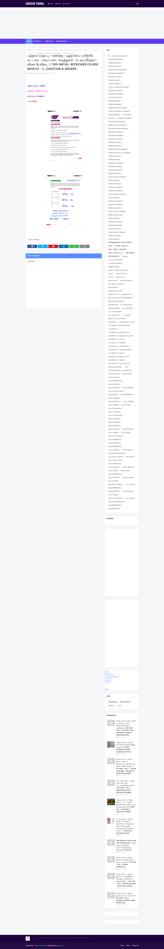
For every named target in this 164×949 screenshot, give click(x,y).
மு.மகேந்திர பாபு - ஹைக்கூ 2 (116, 360)
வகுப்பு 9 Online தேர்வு (114, 488)
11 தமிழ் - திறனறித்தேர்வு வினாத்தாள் (119, 111)
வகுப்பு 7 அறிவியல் (114, 467)
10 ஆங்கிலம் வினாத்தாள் (115, 59)
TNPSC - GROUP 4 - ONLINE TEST (117, 249)
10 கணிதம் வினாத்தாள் (115, 63)
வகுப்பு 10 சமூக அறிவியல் (116, 391)
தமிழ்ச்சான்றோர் (113, 304)
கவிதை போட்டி (120, 277)
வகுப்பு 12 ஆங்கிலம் (114, 422)
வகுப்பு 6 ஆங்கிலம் (114, 450)
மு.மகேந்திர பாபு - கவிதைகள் (117, 342)
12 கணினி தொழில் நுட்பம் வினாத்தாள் (119, 152)
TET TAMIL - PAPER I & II (121, 246)
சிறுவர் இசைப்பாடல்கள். (115, 291)
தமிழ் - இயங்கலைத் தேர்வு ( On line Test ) (120, 297)
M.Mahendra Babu (34, 73)
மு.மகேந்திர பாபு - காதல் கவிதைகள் (118, 346)
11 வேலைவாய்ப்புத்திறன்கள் (116, 121)
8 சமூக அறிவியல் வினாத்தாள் (117, 211)
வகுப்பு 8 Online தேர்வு (114, 474)
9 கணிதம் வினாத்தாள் (114, 228)
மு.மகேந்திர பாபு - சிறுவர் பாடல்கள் (118, 356)
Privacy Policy (109, 675)
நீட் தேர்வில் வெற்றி (126, 304)
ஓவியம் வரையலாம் (121, 273)
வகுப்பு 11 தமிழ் (125, 405)
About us (108, 680)
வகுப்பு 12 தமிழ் (126, 374)
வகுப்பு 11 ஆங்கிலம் (114, 398)
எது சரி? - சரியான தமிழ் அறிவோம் (118, 270)
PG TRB (110, 246)
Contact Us (135, 945)
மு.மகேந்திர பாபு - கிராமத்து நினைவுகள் (119, 349)
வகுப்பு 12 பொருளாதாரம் (115, 436)
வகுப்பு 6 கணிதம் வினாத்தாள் (116, 453)
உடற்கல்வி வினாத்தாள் (115, 263)
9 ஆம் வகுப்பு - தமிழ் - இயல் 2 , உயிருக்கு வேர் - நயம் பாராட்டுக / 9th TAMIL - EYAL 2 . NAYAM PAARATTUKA (126, 862)
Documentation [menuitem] (61, 41)
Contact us (108, 682)
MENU (107, 689)
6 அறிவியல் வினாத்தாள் (115, 166)
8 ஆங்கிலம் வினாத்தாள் (115, 204)
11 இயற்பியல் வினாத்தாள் (115, 94)
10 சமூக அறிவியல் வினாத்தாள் (117, 69)
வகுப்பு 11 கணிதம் (128, 401)
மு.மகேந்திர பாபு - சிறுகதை (116, 353)
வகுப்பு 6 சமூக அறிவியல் (115, 456)
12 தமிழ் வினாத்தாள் (114, 159)
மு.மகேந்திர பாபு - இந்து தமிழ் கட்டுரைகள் (120, 336)
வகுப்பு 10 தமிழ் (112, 394)
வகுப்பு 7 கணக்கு (113, 470)
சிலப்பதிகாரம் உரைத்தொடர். (116, 284)
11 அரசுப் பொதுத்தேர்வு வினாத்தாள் (118, 87)
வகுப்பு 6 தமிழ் (130, 456)
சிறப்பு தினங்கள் (113, 287)
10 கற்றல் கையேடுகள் (114, 66)
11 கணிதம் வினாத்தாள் (114, 104)
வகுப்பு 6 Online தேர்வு (114, 446)
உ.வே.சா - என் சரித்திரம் (115, 259)
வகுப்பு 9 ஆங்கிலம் (128, 491)
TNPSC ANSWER (130, 253)
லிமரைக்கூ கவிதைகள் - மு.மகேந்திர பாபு (120, 370)
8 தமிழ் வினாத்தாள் (114, 218)
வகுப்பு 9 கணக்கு (113, 494)
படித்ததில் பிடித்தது (113, 308)
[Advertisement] (82, 23)
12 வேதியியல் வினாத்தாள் (115, 163)
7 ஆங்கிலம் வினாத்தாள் (115, 190)
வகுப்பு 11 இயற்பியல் (114, 401)
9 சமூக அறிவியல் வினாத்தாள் (117, 232)
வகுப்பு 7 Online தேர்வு (114, 463)
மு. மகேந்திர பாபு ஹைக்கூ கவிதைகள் (119, 325)
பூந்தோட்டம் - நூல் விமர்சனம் (117, 318)
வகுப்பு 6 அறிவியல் (114, 377)
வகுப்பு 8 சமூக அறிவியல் (115, 484)
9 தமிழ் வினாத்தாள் (113, 239)
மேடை (127, 367)
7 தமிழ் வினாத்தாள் (113, 197)
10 (109, 56)
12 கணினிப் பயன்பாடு (114, 156)
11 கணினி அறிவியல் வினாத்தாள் (117, 107)
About (58, 3)
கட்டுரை (110, 277)
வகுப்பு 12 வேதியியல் (114, 418)
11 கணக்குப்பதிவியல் (114, 101)
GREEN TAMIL (35, 4)
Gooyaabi (60, 945)
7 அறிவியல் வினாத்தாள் (115, 187)
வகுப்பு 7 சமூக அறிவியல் (115, 460)
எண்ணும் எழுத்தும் (113, 266)
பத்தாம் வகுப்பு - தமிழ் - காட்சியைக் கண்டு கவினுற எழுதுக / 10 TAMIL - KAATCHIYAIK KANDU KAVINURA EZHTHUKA (125, 747)
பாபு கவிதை (126, 315)
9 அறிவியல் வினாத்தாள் (115, 221)
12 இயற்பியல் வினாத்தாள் (115, 135)
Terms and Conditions (112, 677)
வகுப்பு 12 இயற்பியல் (114, 425)
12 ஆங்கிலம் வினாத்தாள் (115, 132)
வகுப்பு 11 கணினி (113, 405)
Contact (66, 3)
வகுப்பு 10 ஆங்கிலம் (114, 387)
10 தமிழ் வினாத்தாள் (114, 80)
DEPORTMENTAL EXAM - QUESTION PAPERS (120, 242)
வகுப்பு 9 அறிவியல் (114, 491)
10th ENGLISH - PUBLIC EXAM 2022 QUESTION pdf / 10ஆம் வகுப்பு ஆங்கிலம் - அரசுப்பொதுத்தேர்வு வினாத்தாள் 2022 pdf (126, 845)
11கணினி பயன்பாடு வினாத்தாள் (117, 125)
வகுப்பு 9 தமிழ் (130, 498)
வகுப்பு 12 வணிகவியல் (115, 439)
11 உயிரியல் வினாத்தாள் (115, 97)
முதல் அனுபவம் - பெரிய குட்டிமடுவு (119, 363)
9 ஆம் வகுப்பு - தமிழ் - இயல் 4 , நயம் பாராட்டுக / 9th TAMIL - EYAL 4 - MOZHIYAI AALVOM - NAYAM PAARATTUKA (126, 898)
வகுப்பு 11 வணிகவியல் (115, 408)
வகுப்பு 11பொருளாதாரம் (115, 415)
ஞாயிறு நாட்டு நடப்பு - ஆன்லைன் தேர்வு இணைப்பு (120, 295)
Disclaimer (108, 679)
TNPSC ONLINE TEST (113, 256)
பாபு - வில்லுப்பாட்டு (114, 315)
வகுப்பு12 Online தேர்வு (115, 505)
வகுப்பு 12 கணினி (113, 432)
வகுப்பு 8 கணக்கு (113, 481)
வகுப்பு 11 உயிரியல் (114, 374)
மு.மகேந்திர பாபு (113, 329)
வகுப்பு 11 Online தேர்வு (127, 394)
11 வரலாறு (111, 118)
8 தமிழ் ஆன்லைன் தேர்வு (115, 215)
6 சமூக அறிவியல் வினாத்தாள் (117, 177)
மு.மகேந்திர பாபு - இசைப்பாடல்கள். (118, 332)
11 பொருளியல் (127, 114)
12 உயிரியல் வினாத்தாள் (115, 139)
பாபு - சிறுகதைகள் (127, 308)
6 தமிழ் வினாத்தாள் (113, 180)
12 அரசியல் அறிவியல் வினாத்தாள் (118, 128)
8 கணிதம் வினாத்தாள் (114, 208)
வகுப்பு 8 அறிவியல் (114, 477)
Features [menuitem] (37, 41)
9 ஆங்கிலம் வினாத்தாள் (115, 225)
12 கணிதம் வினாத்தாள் (114, 145)
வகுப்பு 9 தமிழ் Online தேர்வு (116, 501)
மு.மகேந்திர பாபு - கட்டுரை (116, 339)
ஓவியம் (110, 273)
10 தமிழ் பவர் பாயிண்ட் (115, 76)
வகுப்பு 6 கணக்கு (127, 450)
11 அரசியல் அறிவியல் (114, 83)
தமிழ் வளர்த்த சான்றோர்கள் (116, 301)
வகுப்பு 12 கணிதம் (127, 429)
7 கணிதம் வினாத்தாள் (114, 183)
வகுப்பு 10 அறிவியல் (114, 384)
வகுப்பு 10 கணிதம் (37, 50)
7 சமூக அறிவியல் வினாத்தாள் (116, 194)
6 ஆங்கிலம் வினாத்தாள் (115, 170)
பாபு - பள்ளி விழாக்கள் (115, 311)
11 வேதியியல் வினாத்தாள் (124, 118)
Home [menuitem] (29, 41)
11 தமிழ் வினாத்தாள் (114, 114)
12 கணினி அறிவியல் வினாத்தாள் (117, 149)
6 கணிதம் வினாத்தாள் (114, 173)
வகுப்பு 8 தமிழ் (130, 484)
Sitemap (108, 673)
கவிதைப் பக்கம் (112, 280)
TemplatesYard (42, 945)
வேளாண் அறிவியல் (114, 508)
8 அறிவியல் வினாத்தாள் (115, 201)
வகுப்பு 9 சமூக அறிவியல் (115, 498)
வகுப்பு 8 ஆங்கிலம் (128, 477)
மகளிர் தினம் (112, 322)
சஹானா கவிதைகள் (126, 280)
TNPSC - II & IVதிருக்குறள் (115, 253)
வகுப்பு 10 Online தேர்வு (115, 380)
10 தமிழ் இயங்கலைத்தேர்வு (116, 73)
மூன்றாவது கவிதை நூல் (115, 367)
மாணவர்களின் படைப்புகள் (126, 322)
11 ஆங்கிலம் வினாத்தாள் (115, 90)
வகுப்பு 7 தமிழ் (125, 470)
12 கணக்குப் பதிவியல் (114, 142)
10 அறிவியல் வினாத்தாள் (119, 56)
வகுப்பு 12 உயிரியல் (114, 429)
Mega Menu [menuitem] (49, 41)
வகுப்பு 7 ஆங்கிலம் (128, 467)
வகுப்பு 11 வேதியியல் (114, 412)
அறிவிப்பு (125, 256)
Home (51, 3)
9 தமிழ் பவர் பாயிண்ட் (114, 235)
